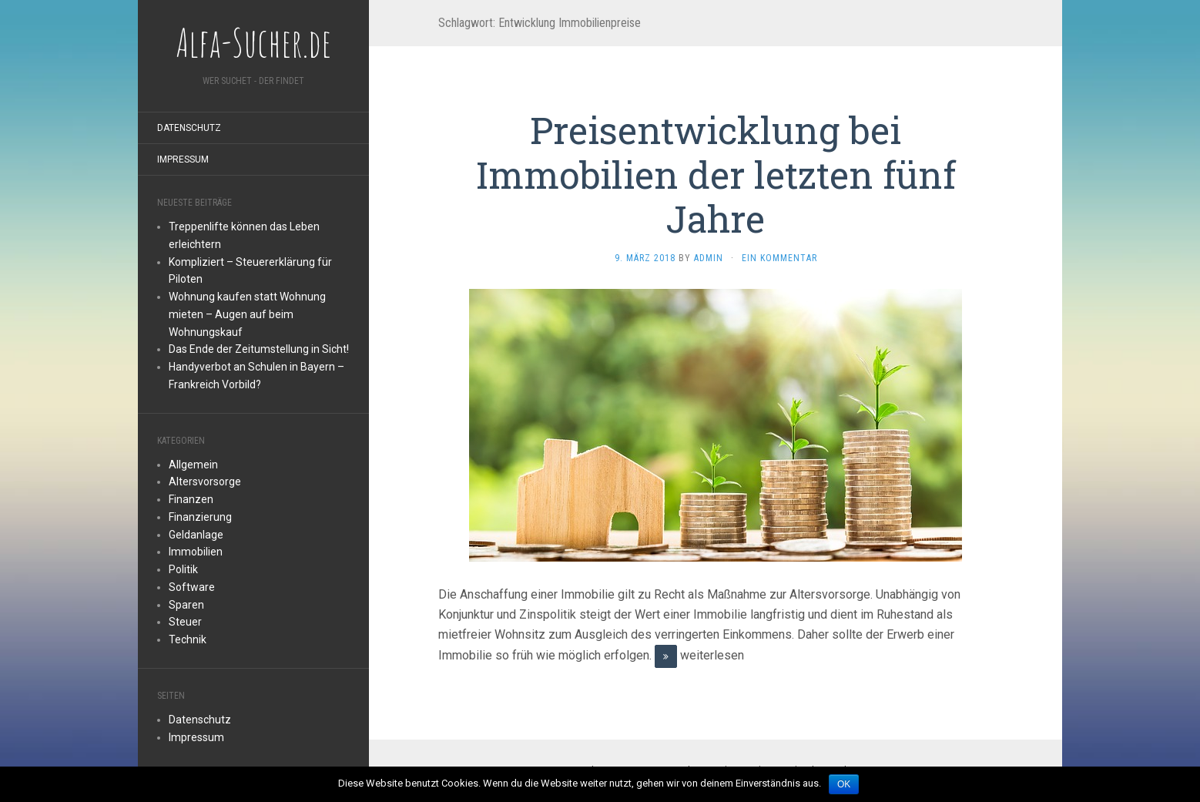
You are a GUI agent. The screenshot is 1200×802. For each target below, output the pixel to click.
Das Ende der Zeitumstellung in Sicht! (259, 349)
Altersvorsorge (205, 481)
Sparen (186, 605)
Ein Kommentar (779, 258)
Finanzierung (200, 517)
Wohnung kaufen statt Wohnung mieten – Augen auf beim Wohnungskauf (247, 314)
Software (192, 587)
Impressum (183, 159)
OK (843, 784)
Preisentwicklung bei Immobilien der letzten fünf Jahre (716, 174)
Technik (187, 639)
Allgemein (193, 464)
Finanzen (191, 499)
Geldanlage (196, 535)
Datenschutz (189, 127)
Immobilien (196, 551)
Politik (183, 569)
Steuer (185, 622)
